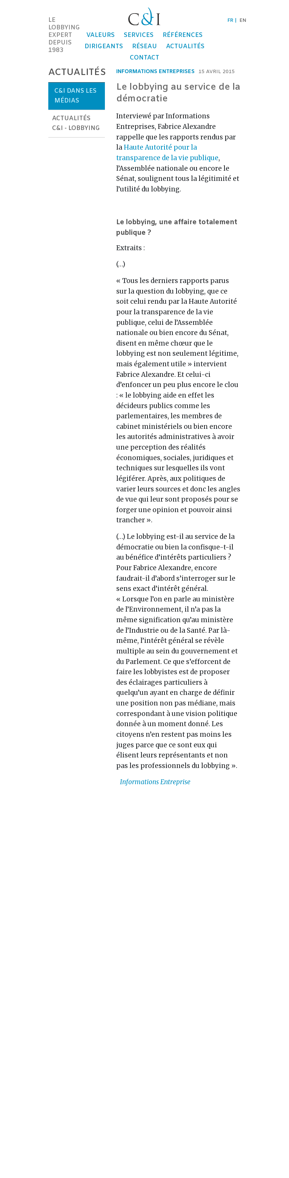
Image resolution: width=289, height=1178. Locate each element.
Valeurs (100, 35)
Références (183, 35)
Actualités (185, 46)
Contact (144, 58)
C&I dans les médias (75, 96)
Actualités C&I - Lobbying (76, 123)
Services (139, 35)
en (243, 20)
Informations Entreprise (155, 782)
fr (231, 20)
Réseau (144, 46)
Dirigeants (104, 46)
